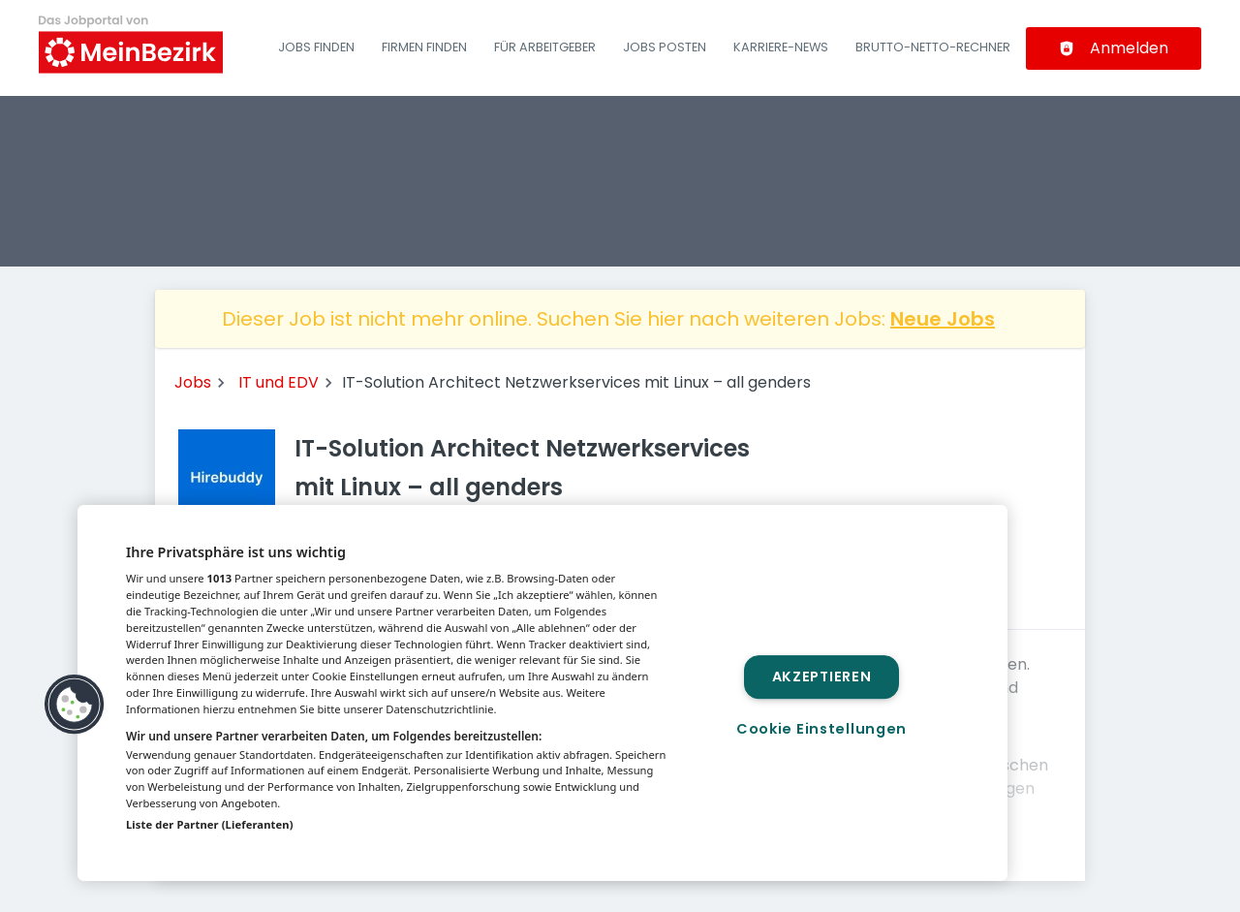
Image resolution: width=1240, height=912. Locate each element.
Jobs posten (664, 47)
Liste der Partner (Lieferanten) (210, 824)
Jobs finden (316, 47)
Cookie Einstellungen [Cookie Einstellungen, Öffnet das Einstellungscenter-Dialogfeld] (821, 729)
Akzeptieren (822, 676)
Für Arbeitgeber (545, 47)
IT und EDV (278, 382)
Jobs (192, 382)
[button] (75, 705)
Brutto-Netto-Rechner (932, 47)
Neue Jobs (942, 318)
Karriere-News (780, 47)
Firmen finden (424, 47)
